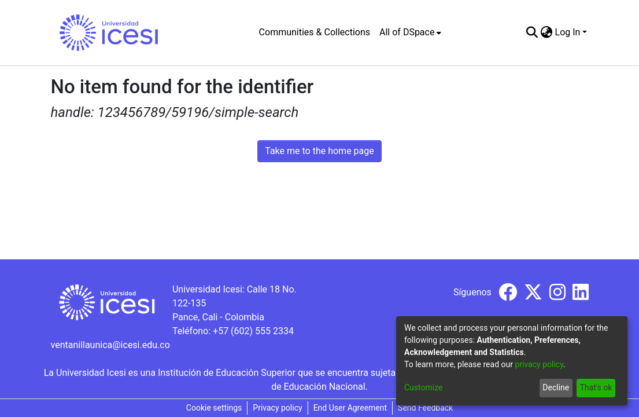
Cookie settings (214, 407)
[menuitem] (410, 32)
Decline (555, 387)
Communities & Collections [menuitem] (314, 32)
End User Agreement (350, 407)
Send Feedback (425, 407)
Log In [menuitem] (568, 32)
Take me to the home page (319, 150)
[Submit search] (532, 32)
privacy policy (539, 364)
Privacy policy (277, 407)
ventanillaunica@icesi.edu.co (110, 344)
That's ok (595, 387)
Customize (423, 387)
